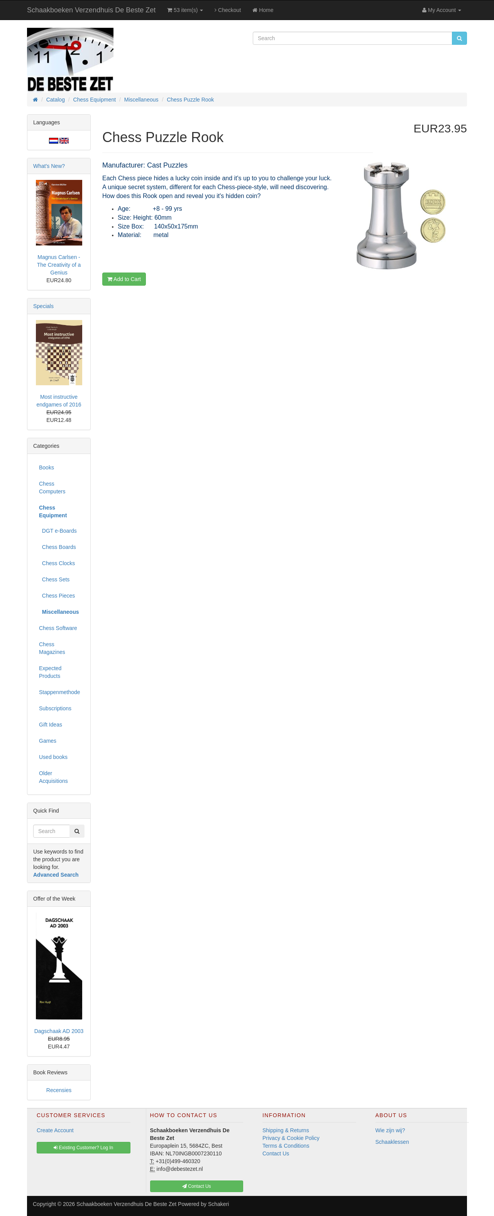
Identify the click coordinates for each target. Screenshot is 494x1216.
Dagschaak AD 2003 (59, 1031)
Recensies (58, 1090)
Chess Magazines (52, 648)
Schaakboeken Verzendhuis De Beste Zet (91, 10)
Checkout (228, 10)
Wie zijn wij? (390, 1130)
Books (46, 467)
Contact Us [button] (196, 1186)
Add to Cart (124, 279)
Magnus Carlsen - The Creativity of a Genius (59, 265)
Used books (53, 757)
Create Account (55, 1130)
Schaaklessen (392, 1142)
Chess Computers (52, 488)
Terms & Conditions (285, 1146)
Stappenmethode (59, 692)
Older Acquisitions (53, 777)
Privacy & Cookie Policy (291, 1138)
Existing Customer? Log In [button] (83, 1147)
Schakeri (218, 1204)
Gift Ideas (50, 724)
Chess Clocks (57, 563)
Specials (43, 306)
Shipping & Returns (285, 1130)
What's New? (49, 166)
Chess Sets (54, 579)
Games (47, 741)
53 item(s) (185, 10)
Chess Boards (57, 547)
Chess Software (58, 628)
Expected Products (50, 672)
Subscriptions (55, 708)
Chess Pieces (57, 596)
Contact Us (275, 1153)
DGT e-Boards (58, 531)
